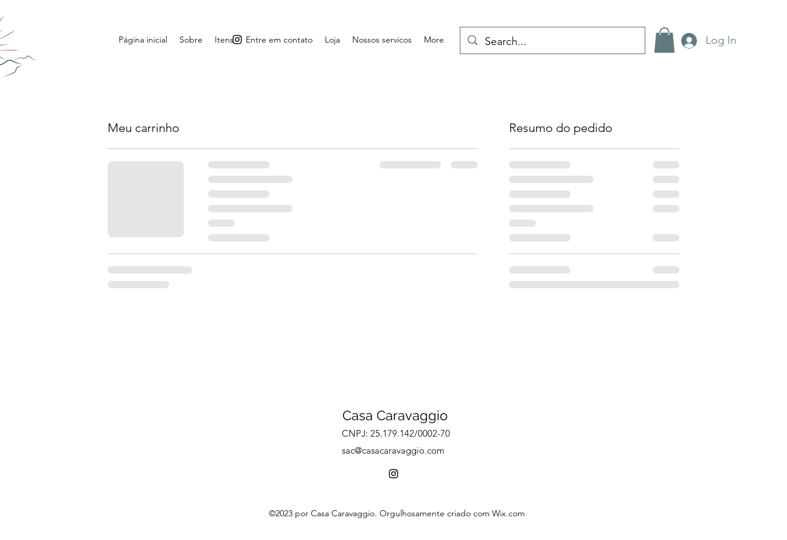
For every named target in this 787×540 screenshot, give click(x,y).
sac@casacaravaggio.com (393, 450)
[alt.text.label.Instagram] (393, 474)
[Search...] (552, 42)
